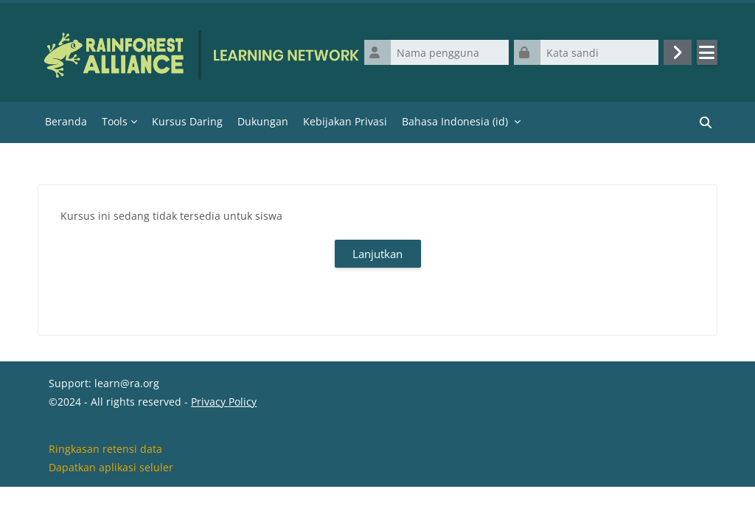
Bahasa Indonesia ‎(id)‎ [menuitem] (455, 121)
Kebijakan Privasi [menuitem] (345, 121)
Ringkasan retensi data (105, 493)
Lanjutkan (377, 253)
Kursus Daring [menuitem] (187, 121)
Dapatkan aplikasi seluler (111, 511)
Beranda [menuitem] (66, 121)
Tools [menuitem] (115, 121)
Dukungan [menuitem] (262, 121)
